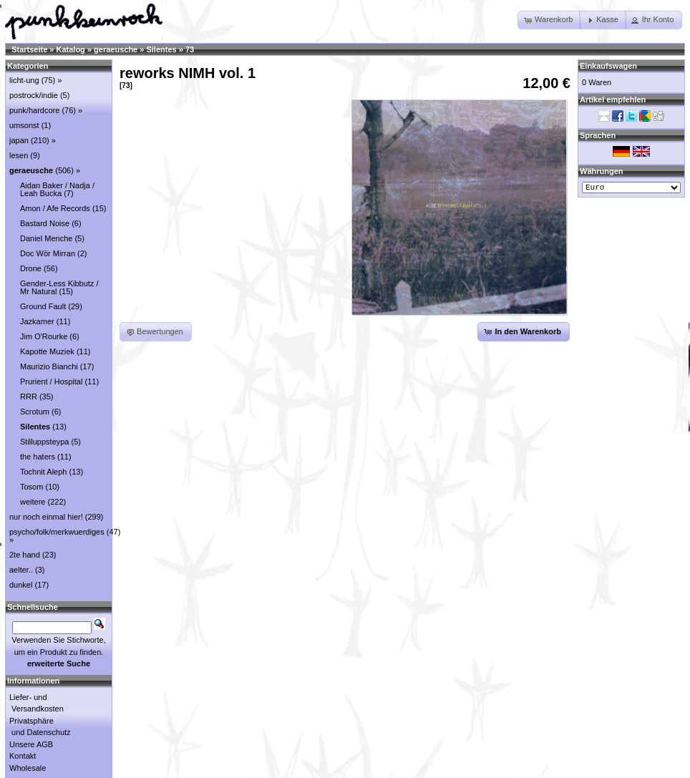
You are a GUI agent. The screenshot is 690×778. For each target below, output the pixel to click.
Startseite (29, 49)
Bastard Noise (44, 223)
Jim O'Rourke (43, 336)
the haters (37, 456)
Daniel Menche (46, 238)
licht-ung (24, 80)
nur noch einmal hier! (46, 516)
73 (189, 49)
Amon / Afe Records (55, 208)
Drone (31, 268)
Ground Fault (43, 306)
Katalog (71, 49)
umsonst (24, 125)
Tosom (31, 486)
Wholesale (27, 768)
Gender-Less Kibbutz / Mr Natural (59, 287)
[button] (549, 20)
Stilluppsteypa (44, 441)
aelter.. (21, 569)
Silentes (161, 49)
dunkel (20, 584)
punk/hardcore (34, 110)
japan (19, 140)
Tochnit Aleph (43, 471)
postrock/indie (33, 95)
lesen (18, 155)
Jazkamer (37, 321)
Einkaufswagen (608, 66)
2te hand (24, 554)
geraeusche (115, 49)
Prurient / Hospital (51, 381)
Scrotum (34, 411)
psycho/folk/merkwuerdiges (57, 531)
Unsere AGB (31, 744)
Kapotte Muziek (47, 351)
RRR (28, 396)
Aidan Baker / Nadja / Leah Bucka (57, 189)
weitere (32, 501)
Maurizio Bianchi (49, 366)
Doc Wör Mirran (47, 253)
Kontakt (22, 756)
